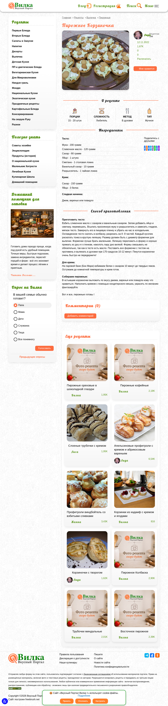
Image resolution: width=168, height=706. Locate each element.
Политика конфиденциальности (111, 666)
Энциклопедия (20, 150)
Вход (82, 6)
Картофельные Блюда (25, 109)
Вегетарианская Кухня (25, 72)
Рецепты (78, 17)
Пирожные (104, 17)
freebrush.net (32, 699)
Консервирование (22, 114)
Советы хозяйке (21, 145)
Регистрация (104, 6)
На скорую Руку (21, 119)
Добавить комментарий (80, 316)
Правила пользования (71, 654)
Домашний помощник (24, 182)
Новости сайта (102, 662)
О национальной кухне (25, 161)
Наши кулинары (68, 662)
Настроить (100, 701)
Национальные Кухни (25, 93)
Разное (16, 124)
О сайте (98, 658)
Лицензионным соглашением (97, 674)
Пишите (98, 654)
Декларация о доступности (74, 658)
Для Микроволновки (24, 77)
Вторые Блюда (21, 35)
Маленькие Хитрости (24, 166)
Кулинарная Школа (23, 177)
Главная (66, 17)
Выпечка (17, 56)
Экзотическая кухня (23, 98)
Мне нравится (146, 68)
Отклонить (83, 701)
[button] (4, 701)
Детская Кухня (20, 62)
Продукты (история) (24, 156)
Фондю (16, 88)
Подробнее (84, 695)
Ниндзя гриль (20, 83)
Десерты (17, 51)
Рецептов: (154, 35)
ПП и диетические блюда (26, 67)
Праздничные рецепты (25, 103)
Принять (67, 701)
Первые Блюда (21, 30)
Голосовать (44, 348)
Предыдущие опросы (32, 357)
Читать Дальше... (23, 275)
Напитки (17, 46)
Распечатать (144, 59)
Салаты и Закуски (22, 41)
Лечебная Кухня (21, 171)
